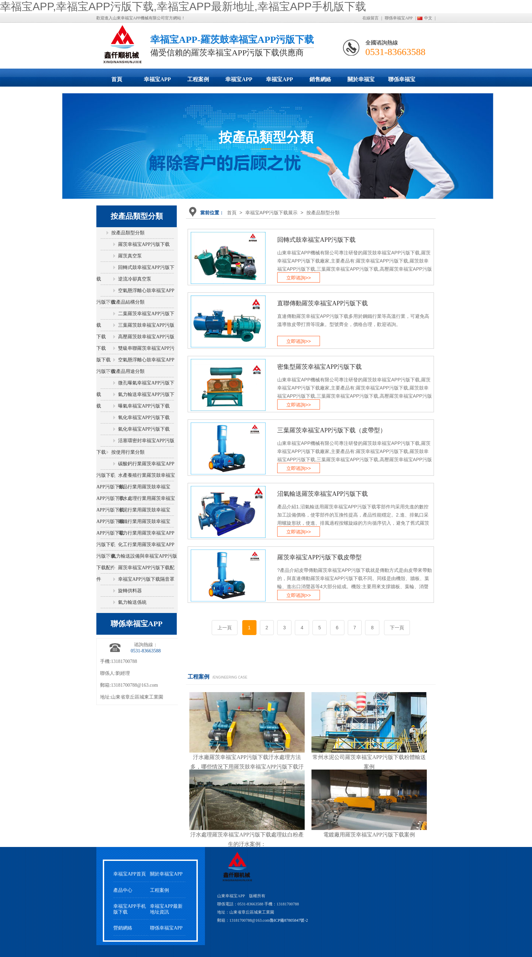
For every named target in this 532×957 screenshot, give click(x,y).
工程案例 (198, 79)
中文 (428, 18)
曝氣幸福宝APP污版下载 (144, 406)
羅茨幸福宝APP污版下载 (144, 244)
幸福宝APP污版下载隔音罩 (146, 579)
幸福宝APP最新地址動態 (238, 81)
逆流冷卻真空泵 (134, 279)
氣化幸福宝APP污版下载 (144, 429)
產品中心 (122, 890)
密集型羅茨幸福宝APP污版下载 (319, 366)
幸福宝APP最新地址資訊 (166, 909)
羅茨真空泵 (130, 255)
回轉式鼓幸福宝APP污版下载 (316, 239)
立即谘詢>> (298, 278)
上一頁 (224, 627)
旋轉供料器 (130, 590)
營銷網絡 (122, 928)
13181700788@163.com (134, 685)
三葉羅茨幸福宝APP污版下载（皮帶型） (331, 430)
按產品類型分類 (323, 212)
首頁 (116, 79)
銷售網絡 (320, 79)
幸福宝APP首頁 (129, 874)
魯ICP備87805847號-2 (289, 920)
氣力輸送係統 (132, 602)
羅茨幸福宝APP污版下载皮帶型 (319, 557)
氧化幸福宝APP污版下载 (144, 417)
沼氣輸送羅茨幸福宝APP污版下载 (322, 493)
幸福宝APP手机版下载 (279, 81)
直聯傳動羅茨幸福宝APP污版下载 (322, 303)
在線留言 (370, 18)
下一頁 (397, 627)
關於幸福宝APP (361, 81)
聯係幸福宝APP (399, 18)
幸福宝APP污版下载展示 (157, 81)
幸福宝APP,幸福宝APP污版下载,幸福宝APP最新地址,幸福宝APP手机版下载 (183, 6)
